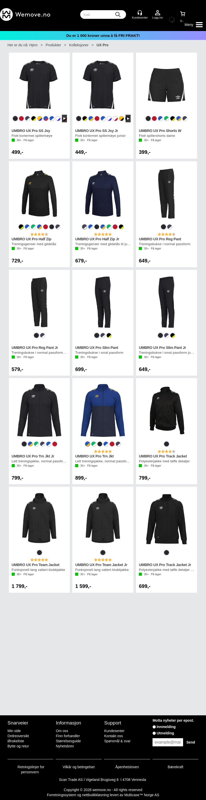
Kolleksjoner (79, 45)
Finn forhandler (68, 736)
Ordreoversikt (18, 736)
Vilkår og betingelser (79, 767)
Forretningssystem (61, 795)
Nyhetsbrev (65, 746)
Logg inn (157, 13)
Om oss (62, 731)
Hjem (33, 45)
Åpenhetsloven (127, 767)
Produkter (53, 45)
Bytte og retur (18, 746)
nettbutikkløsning (95, 795)
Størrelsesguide (68, 741)
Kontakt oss (113, 736)
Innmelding (166, 727)
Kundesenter (114, 731)
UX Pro (102, 45)
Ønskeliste (16, 741)
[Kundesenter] (139, 12)
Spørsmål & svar (117, 741)
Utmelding (165, 733)
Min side (14, 731)
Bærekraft (175, 767)
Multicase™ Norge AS (141, 795)
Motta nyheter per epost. (173, 720)
